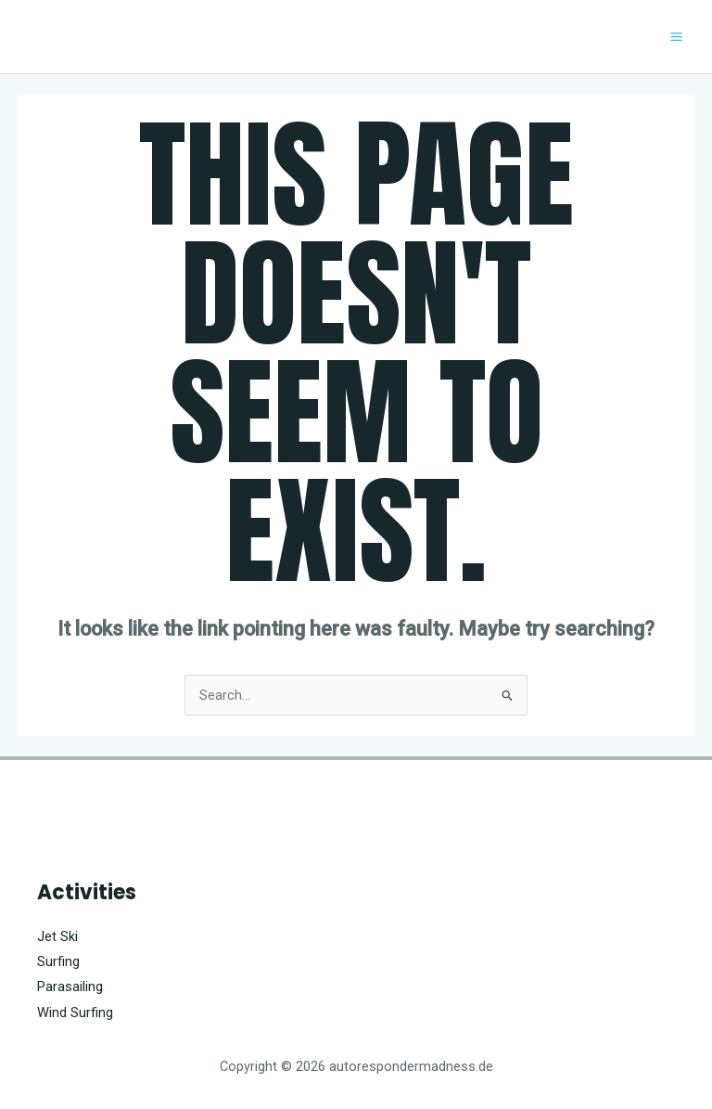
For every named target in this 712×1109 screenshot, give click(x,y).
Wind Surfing (75, 1012)
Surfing (58, 961)
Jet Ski (57, 936)
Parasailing (70, 986)
